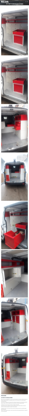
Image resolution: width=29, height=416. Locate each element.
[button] (27, 1)
